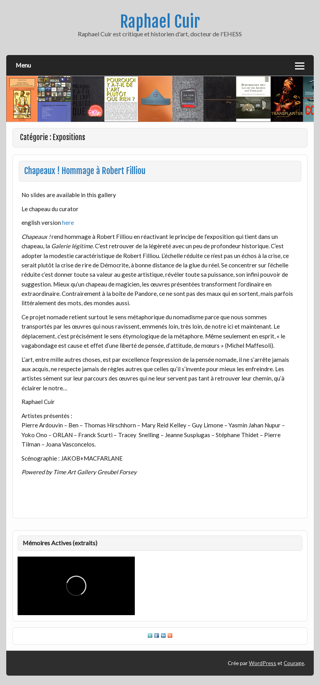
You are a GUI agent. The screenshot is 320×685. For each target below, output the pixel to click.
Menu (23, 65)
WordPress (262, 663)
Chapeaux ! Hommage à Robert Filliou (84, 171)
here (68, 222)
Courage (294, 663)
